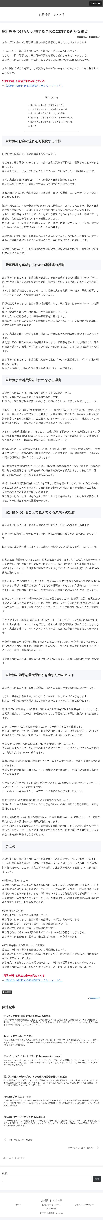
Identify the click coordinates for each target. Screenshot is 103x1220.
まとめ (32, 127)
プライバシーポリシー (84, 1208)
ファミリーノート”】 (50, 85)
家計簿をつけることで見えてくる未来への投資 (51, 118)
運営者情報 (51, 1211)
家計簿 (33, 85)
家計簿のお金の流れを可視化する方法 (47, 105)
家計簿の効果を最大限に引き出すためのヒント (51, 123)
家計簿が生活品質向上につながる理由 (47, 114)
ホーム (18, 1208)
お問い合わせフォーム (51, 1208)
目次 (47, 97)
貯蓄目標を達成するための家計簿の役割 (48, 110)
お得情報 (7, 994)
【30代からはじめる (16, 85)
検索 (4, 1176)
